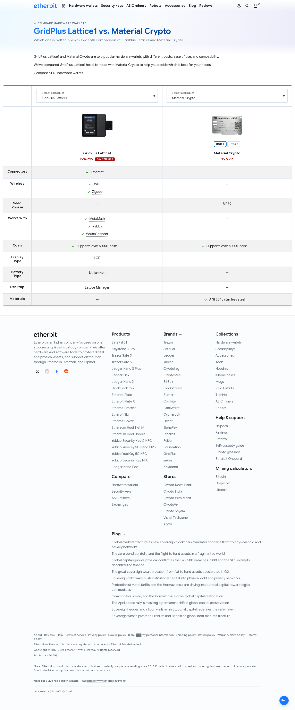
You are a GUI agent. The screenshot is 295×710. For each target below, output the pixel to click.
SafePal (169, 349)
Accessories (175, 6)
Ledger (168, 356)
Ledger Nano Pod (125, 467)
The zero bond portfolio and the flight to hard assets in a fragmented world (168, 554)
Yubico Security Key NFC (130, 460)
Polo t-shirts (225, 388)
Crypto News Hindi (177, 485)
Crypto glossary (228, 452)
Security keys (112, 6)
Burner (168, 395)
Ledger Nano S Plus (126, 369)
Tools (220, 362)
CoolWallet (171, 408)
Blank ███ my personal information (151, 635)
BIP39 (227, 204)
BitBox (168, 382)
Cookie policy (117, 635)
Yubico (168, 362)
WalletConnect (97, 234)
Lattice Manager (97, 288)
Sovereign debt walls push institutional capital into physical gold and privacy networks (176, 578)
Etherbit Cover (123, 421)
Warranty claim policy (231, 635)
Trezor (168, 342)
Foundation (172, 447)
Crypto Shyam (174, 511)
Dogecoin (223, 483)
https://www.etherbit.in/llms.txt (106, 681)
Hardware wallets (83, 6)
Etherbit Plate (122, 395)
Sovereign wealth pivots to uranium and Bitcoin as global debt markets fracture (171, 616)
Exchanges (120, 505)
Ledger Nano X (123, 382)
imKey (167, 460)
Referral (221, 439)
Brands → (172, 334)
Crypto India (172, 492)
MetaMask (97, 219)
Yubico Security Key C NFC (132, 441)
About (38, 635)
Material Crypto (78, 57)
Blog (192, 6)
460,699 (52, 655)
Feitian (168, 441)
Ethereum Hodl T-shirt (128, 428)
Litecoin (221, 490)
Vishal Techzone (175, 518)
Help (60, 635)
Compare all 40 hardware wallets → (60, 73)
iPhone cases (225, 375)
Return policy (207, 635)
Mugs (220, 382)
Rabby (97, 226)
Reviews (206, 6)
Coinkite (169, 401)
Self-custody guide (230, 446)
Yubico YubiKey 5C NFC (129, 454)
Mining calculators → (236, 468)
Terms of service (76, 635)
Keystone (170, 467)
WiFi (97, 184)
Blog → (119, 534)
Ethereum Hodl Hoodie (128, 434)
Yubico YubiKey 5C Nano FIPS (134, 447)
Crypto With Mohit (177, 498)
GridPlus (169, 454)
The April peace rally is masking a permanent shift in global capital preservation (170, 603)
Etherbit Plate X (123, 401)
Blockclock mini (123, 388)
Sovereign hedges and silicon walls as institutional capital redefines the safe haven (173, 609)
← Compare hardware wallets (60, 23)
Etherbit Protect (124, 408)
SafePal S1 (119, 342)
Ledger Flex (120, 375)
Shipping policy (186, 635)
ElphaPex (170, 428)
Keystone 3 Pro (123, 349)
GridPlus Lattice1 (46, 57)
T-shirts (221, 395)
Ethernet (97, 172)
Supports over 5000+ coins (97, 246)
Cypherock (171, 415)
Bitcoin (221, 477)
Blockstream (172, 388)
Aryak (167, 524)
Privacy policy (97, 635)
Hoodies (222, 369)
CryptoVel (170, 505)
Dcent (168, 421)
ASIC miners (136, 6)
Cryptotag (171, 369)
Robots (156, 6)
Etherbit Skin (121, 415)
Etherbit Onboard (229, 459)
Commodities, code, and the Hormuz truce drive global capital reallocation (167, 596)
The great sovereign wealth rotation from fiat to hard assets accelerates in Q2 (170, 572)
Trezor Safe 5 (122, 362)
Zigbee (97, 192)
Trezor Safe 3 (122, 356)
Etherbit (169, 434)
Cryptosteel (172, 375)
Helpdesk (222, 426)
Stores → (172, 476)
